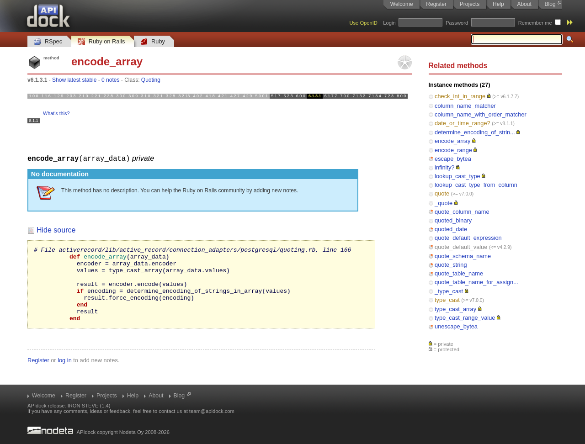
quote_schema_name (463, 256)
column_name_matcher (465, 105)
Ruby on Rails (101, 42)
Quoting (150, 80)
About (524, 4)
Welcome (401, 4)
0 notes (110, 80)
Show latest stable (74, 80)
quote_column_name (462, 211)
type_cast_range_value (465, 317)
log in (65, 374)
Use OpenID (363, 23)
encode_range (453, 150)
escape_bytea (453, 158)
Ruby (152, 42)
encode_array (452, 140)
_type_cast (449, 291)
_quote (443, 203)
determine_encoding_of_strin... (475, 132)
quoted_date (451, 229)
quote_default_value (461, 246)
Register (436, 4)
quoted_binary (453, 220)
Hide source (56, 229)
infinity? (444, 167)
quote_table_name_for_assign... (476, 282)
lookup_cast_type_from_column (476, 184)
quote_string (451, 264)
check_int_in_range (460, 96)
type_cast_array (455, 309)
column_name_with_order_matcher (480, 114)
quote (442, 193)
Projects (469, 4)
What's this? (56, 113)
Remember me (535, 23)
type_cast (447, 299)
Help (498, 4)
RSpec (48, 42)
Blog (550, 4)
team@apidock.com (211, 411)
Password (457, 23)
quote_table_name (459, 273)
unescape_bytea (456, 326)
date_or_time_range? (462, 123)
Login (389, 23)
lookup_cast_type (457, 176)
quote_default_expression (468, 237)
